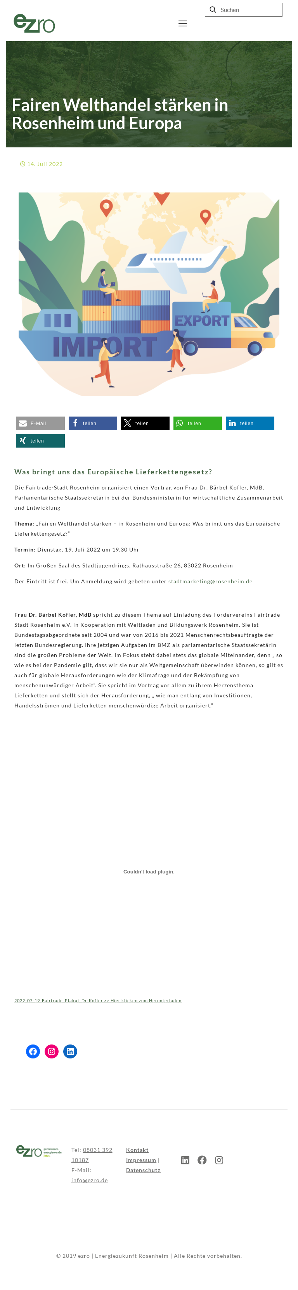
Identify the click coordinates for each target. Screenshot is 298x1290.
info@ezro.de (89, 1180)
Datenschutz (143, 1170)
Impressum (141, 1160)
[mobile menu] (182, 23)
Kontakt (137, 1149)
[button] (40, 423)
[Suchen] (243, 10)
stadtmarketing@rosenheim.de (210, 581)
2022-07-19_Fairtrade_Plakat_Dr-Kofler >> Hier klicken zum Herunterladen (98, 1000)
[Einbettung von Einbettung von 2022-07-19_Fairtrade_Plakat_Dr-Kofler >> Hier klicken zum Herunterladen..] (149, 871)
